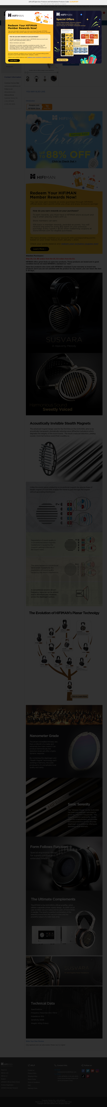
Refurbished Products (57, 2)
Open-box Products (40, 2)
